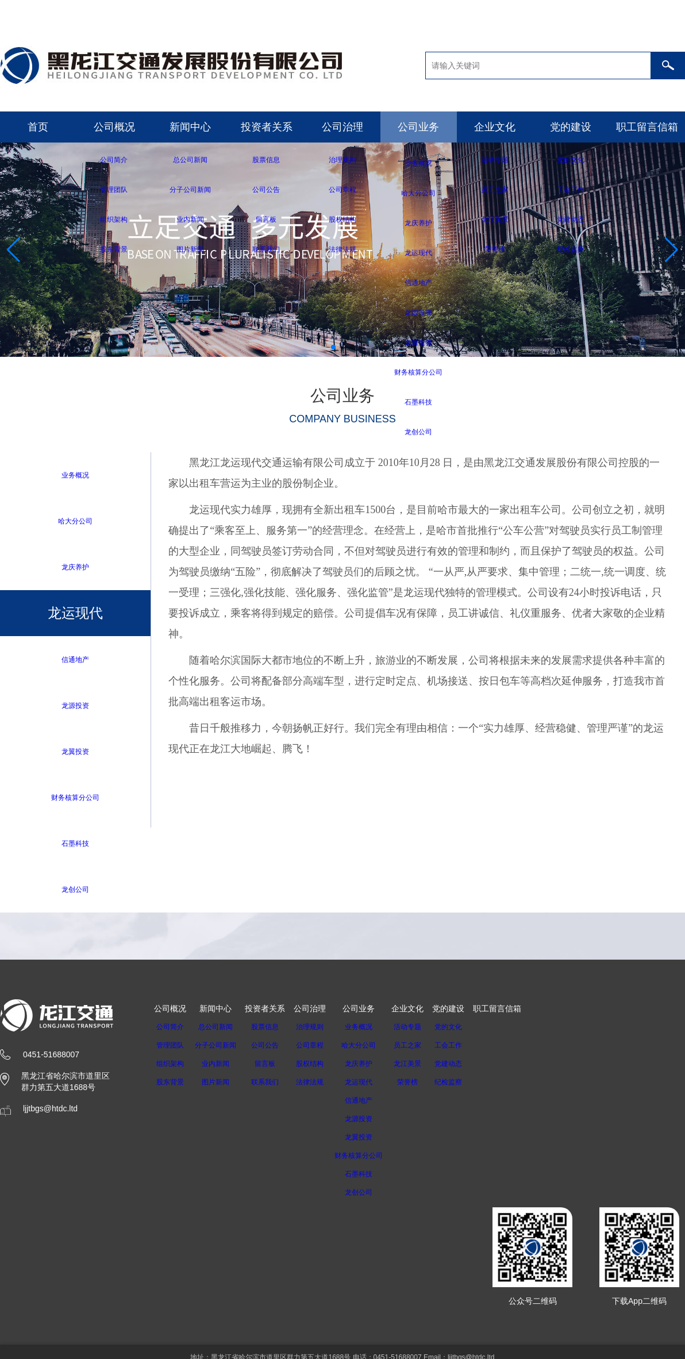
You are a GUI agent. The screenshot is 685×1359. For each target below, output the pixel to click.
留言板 (272, 1068)
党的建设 (570, 127)
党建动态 (463, 1068)
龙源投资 (75, 707)
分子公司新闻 (219, 1050)
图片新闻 (219, 1087)
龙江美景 (422, 1068)
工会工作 (463, 1050)
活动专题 (422, 1032)
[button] (333, 347)
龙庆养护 (75, 568)
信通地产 (75, 661)
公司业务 (418, 127)
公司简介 (170, 1032)
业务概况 (75, 475)
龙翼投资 (75, 754)
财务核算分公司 (75, 801)
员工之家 (422, 1050)
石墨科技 (75, 847)
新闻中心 (190, 127)
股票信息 (272, 1032)
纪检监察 (463, 1087)
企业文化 (494, 127)
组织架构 (170, 1068)
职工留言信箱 (647, 127)
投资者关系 (267, 127)
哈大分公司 (75, 521)
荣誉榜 (422, 1087)
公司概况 (114, 127)
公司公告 (272, 1050)
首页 (38, 127)
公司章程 (317, 1050)
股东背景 (170, 1087)
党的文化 (463, 1032)
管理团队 (170, 1050)
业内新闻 (219, 1068)
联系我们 (272, 1087)
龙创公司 (75, 894)
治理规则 (317, 1032)
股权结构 (317, 1068)
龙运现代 (369, 1087)
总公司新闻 (219, 1032)
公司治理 (342, 127)
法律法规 (317, 1087)
